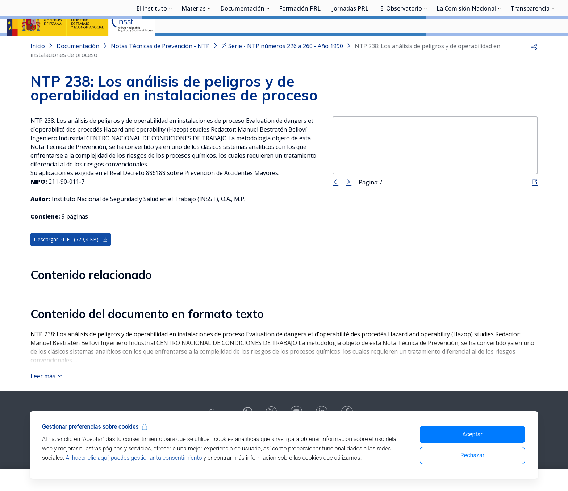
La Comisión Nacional (466, 45)
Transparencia (530, 45)
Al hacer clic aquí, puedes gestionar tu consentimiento (134, 457)
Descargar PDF (71, 258)
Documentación (242, 45)
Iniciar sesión (533, 16)
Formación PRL (300, 45)
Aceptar (472, 434)
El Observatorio (401, 45)
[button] (534, 65)
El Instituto (151, 45)
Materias (193, 45)
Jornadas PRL (350, 45)
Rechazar (472, 455)
